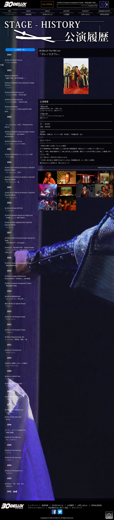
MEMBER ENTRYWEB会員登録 (104, 12)
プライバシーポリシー (36, 508)
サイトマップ (77, 508)
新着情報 (45, 505)
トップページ (33, 505)
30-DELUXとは (57, 505)
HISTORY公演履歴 (66, 12)
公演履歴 (70, 505)
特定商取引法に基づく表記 (58, 508)
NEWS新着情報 (28, 12)
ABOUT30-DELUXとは (47, 12)
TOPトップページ (9, 12)
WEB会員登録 (96, 505)
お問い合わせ (82, 505)
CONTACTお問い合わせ (85, 12)
